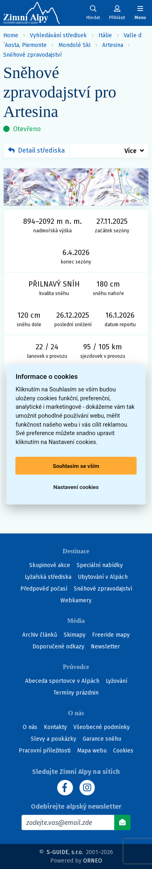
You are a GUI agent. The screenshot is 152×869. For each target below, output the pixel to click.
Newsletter (105, 646)
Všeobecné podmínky (101, 727)
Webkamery (76, 600)
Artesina (112, 45)
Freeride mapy (111, 634)
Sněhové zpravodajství (32, 54)
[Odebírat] (122, 822)
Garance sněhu (102, 738)
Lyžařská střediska (48, 577)
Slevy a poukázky (53, 738)
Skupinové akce (49, 565)
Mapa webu (92, 750)
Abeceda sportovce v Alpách (62, 681)
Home (10, 35)
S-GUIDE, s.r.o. (65, 852)
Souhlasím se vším (76, 466)
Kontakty (55, 727)
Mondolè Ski (74, 45)
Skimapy (75, 634)
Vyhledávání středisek (58, 35)
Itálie (105, 35)
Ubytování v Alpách (103, 577)
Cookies (123, 750)
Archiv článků (39, 634)
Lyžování (116, 681)
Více (130, 151)
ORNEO (92, 860)
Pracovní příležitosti (45, 750)
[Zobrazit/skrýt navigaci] (140, 12)
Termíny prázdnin (76, 692)
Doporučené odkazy (58, 646)
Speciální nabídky (100, 565)
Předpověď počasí (43, 588)
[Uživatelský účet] (93, 12)
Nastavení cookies (76, 487)
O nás (30, 727)
